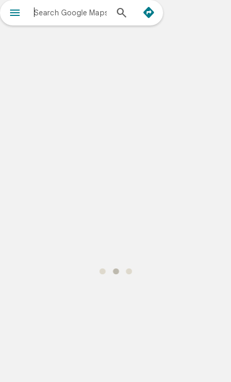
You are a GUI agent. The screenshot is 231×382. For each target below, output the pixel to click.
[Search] (121, 14)
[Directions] (148, 12)
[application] (115, 191)
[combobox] (70, 12)
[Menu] (15, 14)
